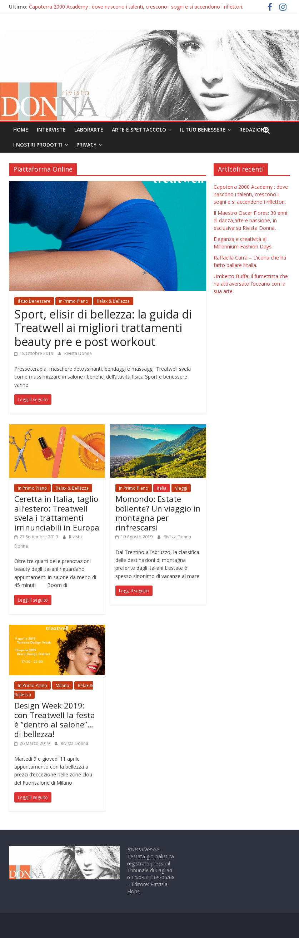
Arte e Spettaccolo (139, 129)
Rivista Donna (78, 353)
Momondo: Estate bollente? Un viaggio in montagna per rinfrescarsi (157, 512)
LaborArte (88, 129)
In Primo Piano (73, 301)
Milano (62, 685)
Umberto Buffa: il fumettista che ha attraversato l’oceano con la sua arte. (251, 284)
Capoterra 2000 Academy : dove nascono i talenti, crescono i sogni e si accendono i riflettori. (136, 6)
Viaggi (181, 488)
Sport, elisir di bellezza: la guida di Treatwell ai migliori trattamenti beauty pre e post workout (103, 327)
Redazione (253, 129)
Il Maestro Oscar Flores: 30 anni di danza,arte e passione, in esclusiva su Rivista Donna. (250, 220)
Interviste (51, 129)
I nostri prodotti (38, 144)
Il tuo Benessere (202, 129)
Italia (161, 488)
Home (20, 129)
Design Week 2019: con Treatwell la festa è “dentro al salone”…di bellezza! (54, 719)
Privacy (86, 144)
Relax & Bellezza (113, 301)
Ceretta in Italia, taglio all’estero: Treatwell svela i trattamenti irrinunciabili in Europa (56, 512)
